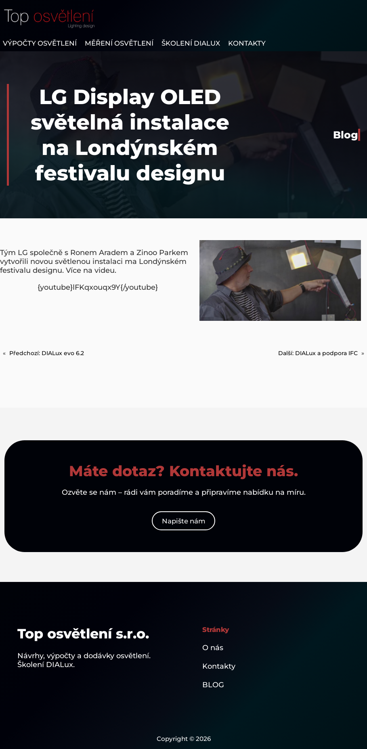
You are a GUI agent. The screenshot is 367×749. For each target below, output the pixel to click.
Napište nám (184, 521)
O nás (212, 647)
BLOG (213, 684)
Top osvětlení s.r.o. (83, 634)
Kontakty (218, 666)
